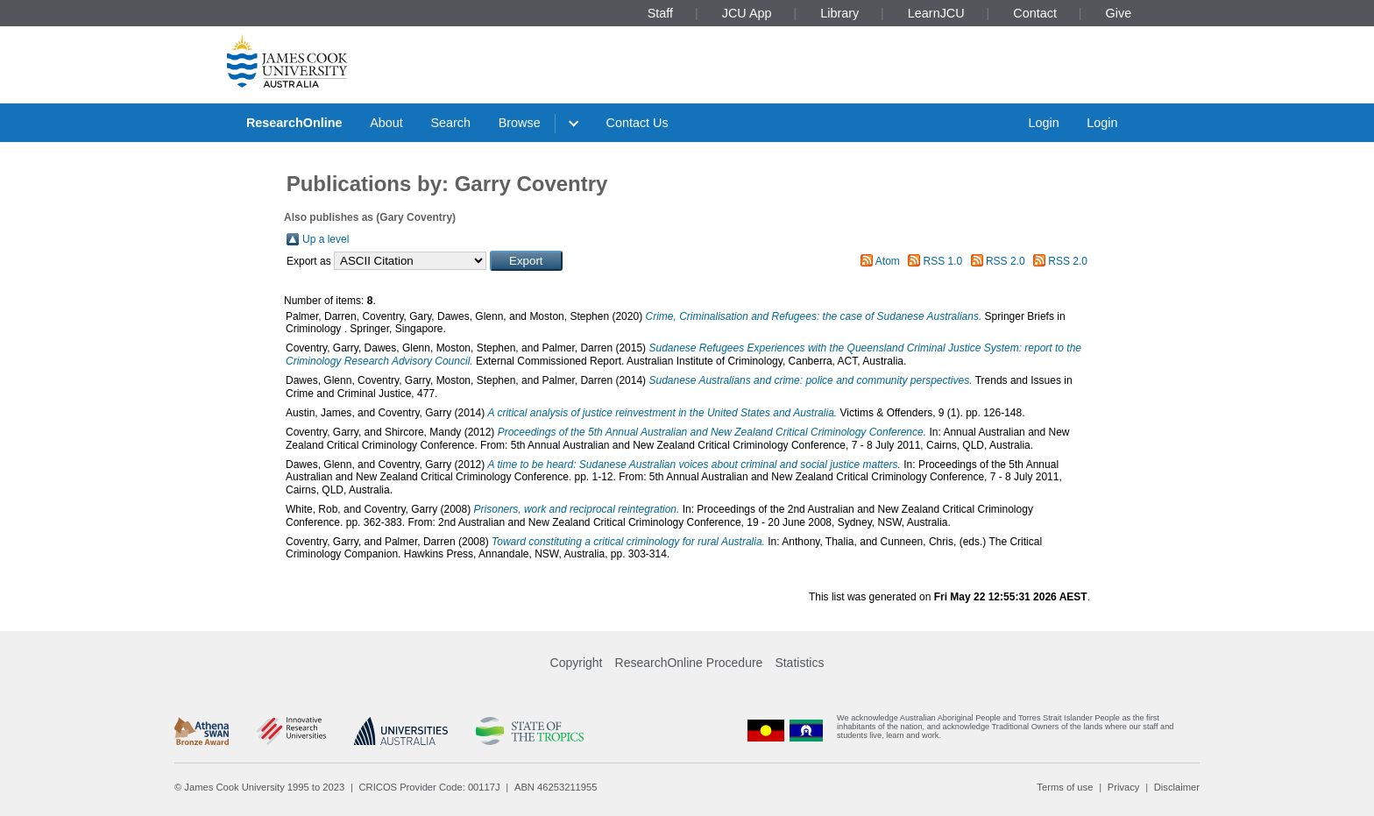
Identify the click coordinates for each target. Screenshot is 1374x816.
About (386, 123)
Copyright (576, 663)
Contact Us (637, 123)
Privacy (1124, 787)
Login (1043, 123)
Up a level (325, 239)
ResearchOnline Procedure (689, 663)
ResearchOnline (294, 123)
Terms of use (1065, 787)
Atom (887, 261)
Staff (660, 13)
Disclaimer (1177, 787)
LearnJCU (936, 13)
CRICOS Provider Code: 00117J (429, 787)
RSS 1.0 (943, 261)
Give (1119, 13)
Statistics (799, 663)
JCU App (747, 13)
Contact (1035, 13)
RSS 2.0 (1005, 261)
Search (450, 123)
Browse (520, 123)
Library (839, 13)
